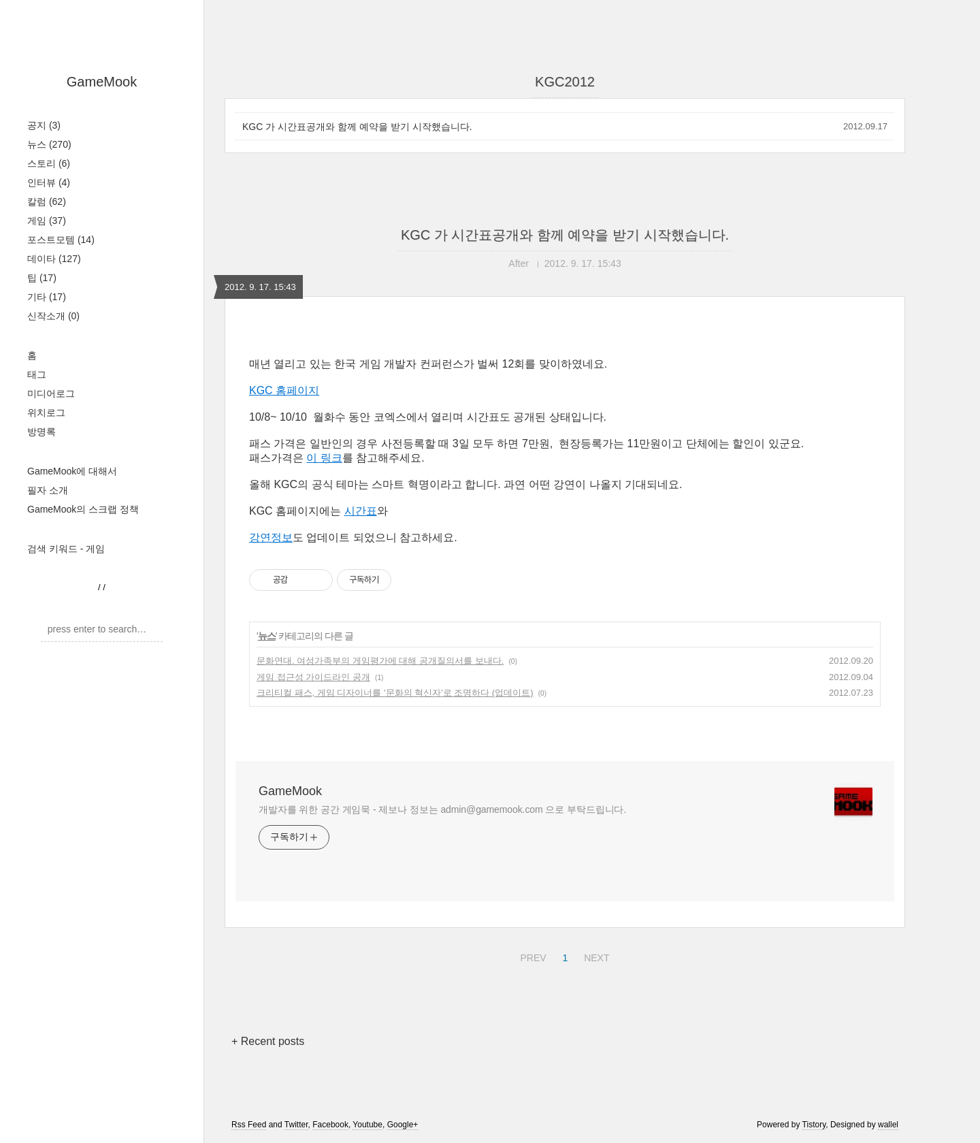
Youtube (367, 1124)
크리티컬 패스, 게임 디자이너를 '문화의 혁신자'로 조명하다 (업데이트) (395, 693)
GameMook (102, 81)
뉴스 (49, 144)
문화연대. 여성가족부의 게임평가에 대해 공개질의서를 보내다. (380, 661)
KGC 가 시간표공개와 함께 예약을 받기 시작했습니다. (357, 126)
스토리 (48, 163)
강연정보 (271, 537)
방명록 (41, 431)
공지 (44, 125)
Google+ (403, 1124)
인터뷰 (48, 182)
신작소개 (53, 315)
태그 (36, 374)
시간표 (360, 511)
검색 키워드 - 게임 (66, 548)
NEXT (595, 955)
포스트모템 (61, 239)
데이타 (54, 258)
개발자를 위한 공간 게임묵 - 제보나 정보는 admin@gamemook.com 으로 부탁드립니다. (442, 809)
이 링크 (324, 458)
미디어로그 (51, 393)
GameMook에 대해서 (72, 471)
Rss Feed (248, 1124)
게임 (46, 220)
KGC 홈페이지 (284, 390)
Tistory (814, 1124)
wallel (888, 1124)
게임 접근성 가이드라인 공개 (313, 677)
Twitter (296, 1124)
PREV (531, 955)
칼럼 (46, 201)
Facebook (330, 1124)
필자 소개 (47, 490)
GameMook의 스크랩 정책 (83, 509)
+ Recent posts (267, 1041)
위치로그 (46, 412)
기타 (46, 296)
